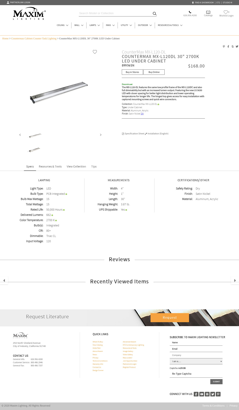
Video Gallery (128, 355)
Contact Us (97, 367)
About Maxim (98, 351)
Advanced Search (129, 342)
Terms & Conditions (100, 361)
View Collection (76, 167)
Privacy (95, 358)
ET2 (218, 2)
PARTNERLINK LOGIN (18, 2)
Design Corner (98, 370)
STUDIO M (227, 2)
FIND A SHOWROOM (203, 2)
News (95, 355)
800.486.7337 (37, 365)
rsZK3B (182, 368)
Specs (30, 167)
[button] (20, 135)
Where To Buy (98, 342)
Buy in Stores (132, 72)
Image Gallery (128, 351)
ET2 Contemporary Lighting (133, 345)
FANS (110, 25)
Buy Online (154, 72)
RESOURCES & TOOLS (170, 25)
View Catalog (98, 345)
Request (170, 317)
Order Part (96, 348)
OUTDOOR (145, 25)
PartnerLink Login (129, 364)
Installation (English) (156, 133)
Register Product (129, 367)
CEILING (62, 25)
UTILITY (126, 25)
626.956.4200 (37, 359)
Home (5, 38)
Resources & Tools (50, 167)
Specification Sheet (133, 133)
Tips (93, 167)
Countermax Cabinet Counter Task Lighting (33, 38)
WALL (78, 25)
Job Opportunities (130, 361)
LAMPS (95, 25)
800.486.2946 (37, 362)
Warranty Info (98, 364)
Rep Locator (127, 358)
